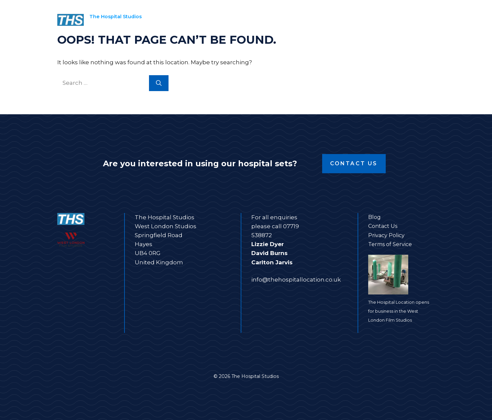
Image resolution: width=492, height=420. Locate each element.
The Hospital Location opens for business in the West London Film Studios (398, 311)
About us (370, 20)
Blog (374, 217)
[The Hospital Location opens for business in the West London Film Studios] (401, 276)
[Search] (159, 83)
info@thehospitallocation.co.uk (296, 279)
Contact (413, 20)
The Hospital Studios (115, 17)
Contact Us (354, 163)
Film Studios (320, 20)
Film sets (270, 19)
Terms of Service (390, 244)
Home (225, 20)
